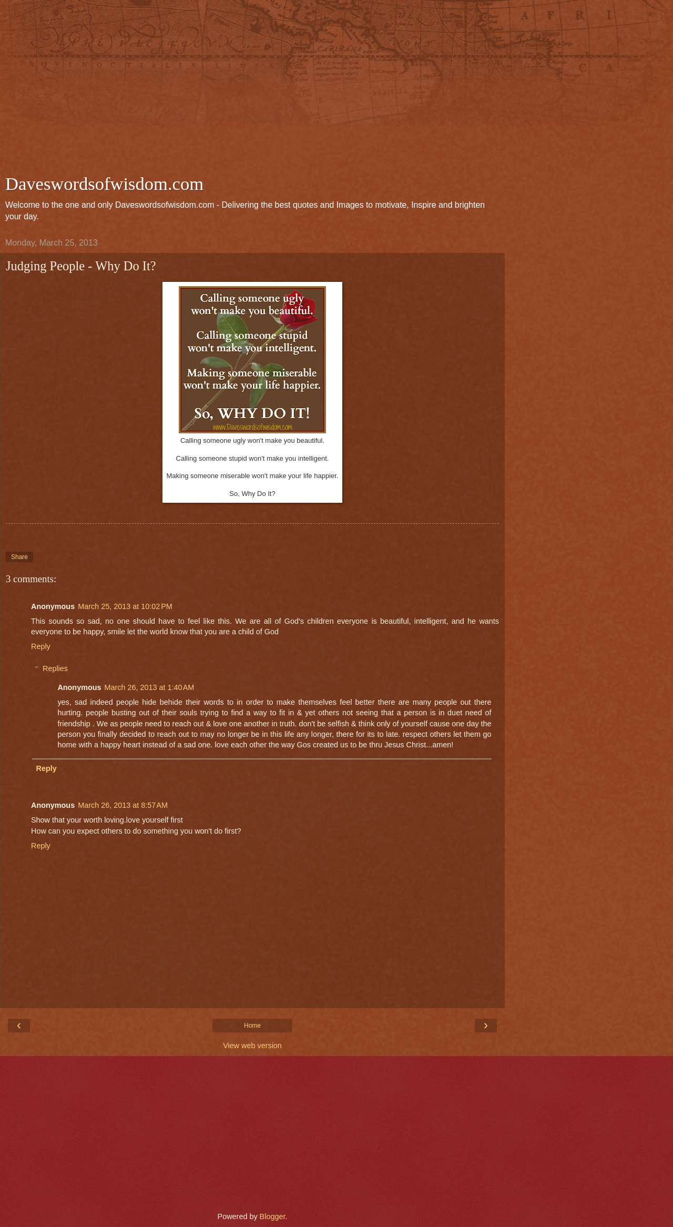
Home (252, 1025)
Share (19, 557)
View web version (252, 1045)
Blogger (272, 1216)
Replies (55, 668)
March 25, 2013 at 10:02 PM (125, 606)
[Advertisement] (252, 89)
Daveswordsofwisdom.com (104, 184)
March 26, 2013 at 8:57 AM (123, 805)
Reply (40, 646)
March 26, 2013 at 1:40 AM (150, 687)
